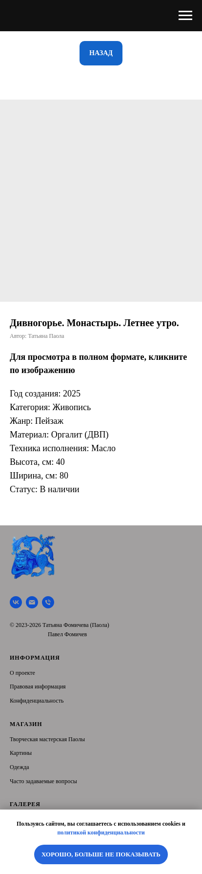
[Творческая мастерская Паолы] (16, 602)
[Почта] (32, 602)
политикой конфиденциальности (100, 832)
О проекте (22, 672)
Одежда (19, 767)
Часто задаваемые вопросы (43, 781)
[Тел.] (48, 602)
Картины (21, 752)
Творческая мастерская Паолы (47, 739)
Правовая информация (38, 686)
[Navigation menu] (185, 16)
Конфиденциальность (36, 700)
